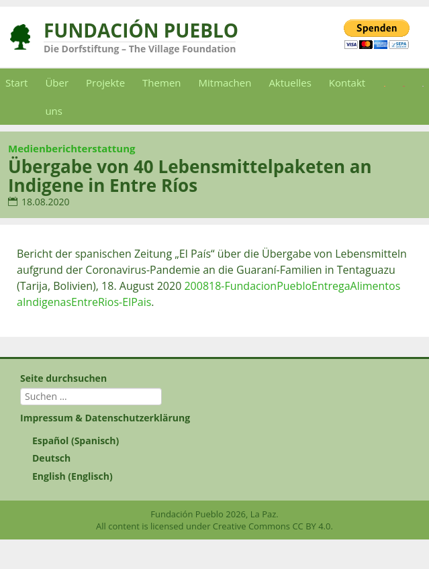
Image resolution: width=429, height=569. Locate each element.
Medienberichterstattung (72, 148)
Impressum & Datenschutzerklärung (105, 417)
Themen (161, 82)
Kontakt (347, 82)
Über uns (56, 96)
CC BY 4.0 (311, 526)
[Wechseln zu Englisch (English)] (214, 476)
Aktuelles (290, 82)
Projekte (105, 82)
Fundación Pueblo (141, 30)
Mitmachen (225, 82)
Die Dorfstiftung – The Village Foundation (140, 48)
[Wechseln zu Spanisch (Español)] (214, 441)
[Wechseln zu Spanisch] (384, 82)
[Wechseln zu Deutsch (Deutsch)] (214, 458)
